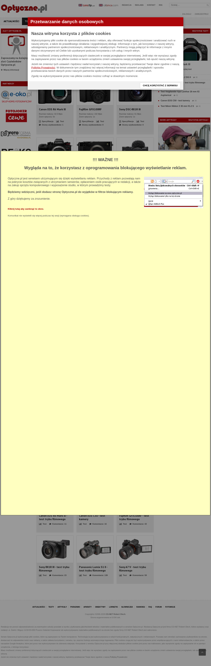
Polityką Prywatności (43, 67)
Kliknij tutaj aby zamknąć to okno (25, 208)
